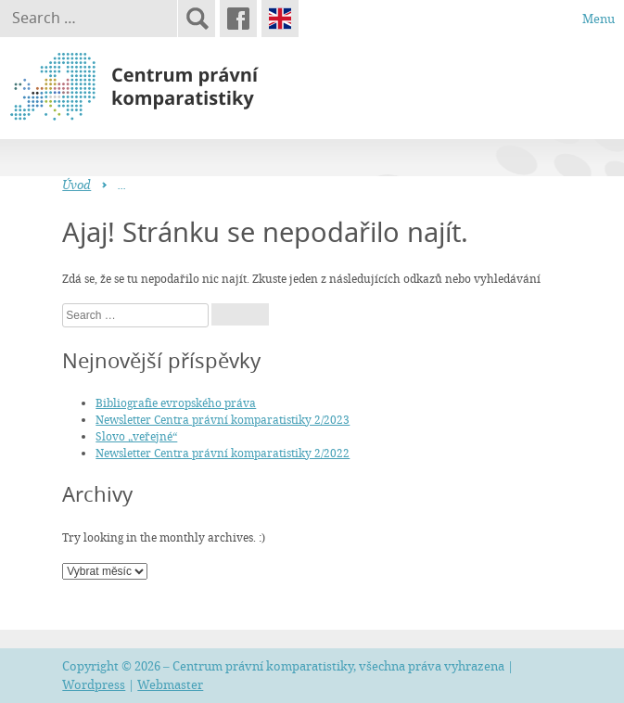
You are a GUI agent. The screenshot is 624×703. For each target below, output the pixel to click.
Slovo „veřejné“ (136, 435)
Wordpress (93, 684)
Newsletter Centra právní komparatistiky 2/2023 (223, 419)
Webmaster (170, 684)
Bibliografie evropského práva (176, 402)
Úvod (76, 184)
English (280, 18)
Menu (598, 18)
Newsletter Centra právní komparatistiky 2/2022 (223, 452)
